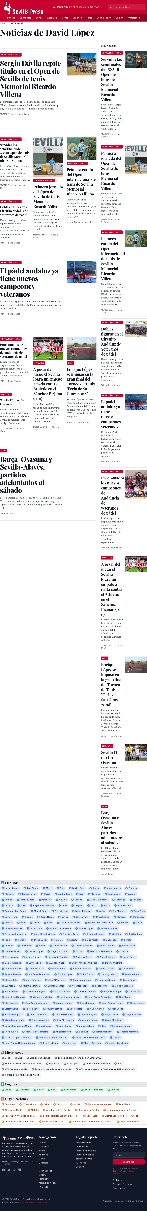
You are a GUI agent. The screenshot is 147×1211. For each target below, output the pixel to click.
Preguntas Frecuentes (123, 1184)
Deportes (77, 18)
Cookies (119, 1201)
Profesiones (134, 18)
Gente (65, 18)
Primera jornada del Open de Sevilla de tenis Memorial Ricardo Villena (48, 196)
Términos (129, 1201)
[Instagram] (14, 1170)
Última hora (25, 18)
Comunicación (104, 18)
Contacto (80, 1167)
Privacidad (107, 1201)
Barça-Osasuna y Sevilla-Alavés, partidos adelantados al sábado (111, 827)
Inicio (2, 23)
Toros (89, 18)
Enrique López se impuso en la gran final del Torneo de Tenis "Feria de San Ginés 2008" (81, 381)
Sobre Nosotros (83, 1142)
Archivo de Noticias (48, 1183)
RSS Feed (43, 1187)
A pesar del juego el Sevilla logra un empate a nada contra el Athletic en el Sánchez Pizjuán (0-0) (47, 384)
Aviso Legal (81, 1162)
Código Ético (82, 1146)
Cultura (119, 18)
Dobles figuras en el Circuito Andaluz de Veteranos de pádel (14, 211)
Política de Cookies (85, 1154)
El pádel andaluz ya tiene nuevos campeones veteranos (111, 414)
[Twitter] (8, 1170)
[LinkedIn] (19, 1170)
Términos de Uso (84, 1158)
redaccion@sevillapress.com (33, 1202)
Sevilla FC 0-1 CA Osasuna (12, 402)
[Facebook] (3, 1170)
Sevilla (39, 18)
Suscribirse (128, 1162)
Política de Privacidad (86, 1150)
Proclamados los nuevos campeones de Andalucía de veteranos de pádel (13, 350)
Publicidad (117, 1180)
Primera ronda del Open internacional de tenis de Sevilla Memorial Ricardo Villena (81, 181)
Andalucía (52, 18)
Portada (11, 18)
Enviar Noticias (119, 1188)
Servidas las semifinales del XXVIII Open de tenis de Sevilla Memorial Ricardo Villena (14, 153)
